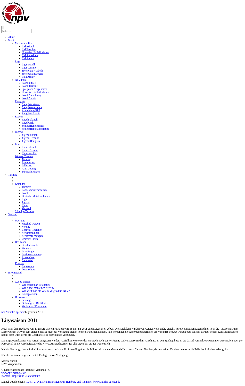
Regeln (19, 116)
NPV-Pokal (21, 79)
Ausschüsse (28, 257)
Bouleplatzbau (29, 294)
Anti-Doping (29, 168)
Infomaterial (15, 272)
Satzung (26, 300)
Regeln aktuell (30, 119)
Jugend (19, 131)
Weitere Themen (24, 156)
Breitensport (28, 162)
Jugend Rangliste (31, 141)
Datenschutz (28, 269)
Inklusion (27, 165)
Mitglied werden (31, 223)
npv (3, 312)
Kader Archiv (29, 153)
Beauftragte (28, 251)
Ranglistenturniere (32, 107)
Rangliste (20, 101)
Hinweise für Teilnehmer (35, 52)
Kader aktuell (29, 147)
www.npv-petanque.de (13, 372)
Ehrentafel (27, 260)
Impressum (28, 266)
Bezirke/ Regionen (32, 229)
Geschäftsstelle (30, 245)
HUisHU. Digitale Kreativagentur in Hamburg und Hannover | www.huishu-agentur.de (73, 381)
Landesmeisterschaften (34, 189)
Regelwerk (28, 122)
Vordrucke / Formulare (34, 306)
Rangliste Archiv (31, 113)
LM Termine (29, 49)
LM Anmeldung (30, 55)
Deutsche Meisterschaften (36, 196)
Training (26, 159)
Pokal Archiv (29, 98)
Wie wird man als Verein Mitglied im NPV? (46, 290)
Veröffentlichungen (32, 235)
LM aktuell (28, 46)
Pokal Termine (30, 85)
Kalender (20, 183)
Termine (12, 174)
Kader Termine (30, 150)
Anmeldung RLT (31, 110)
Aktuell (12, 37)
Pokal (25, 193)
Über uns (20, 220)
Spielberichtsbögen (32, 73)
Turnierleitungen (31, 171)
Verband (26, 208)
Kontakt (19, 263)
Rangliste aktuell (31, 104)
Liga (17, 61)
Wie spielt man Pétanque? (36, 284)
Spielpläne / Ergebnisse (34, 89)
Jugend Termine (30, 137)
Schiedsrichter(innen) (33, 125)
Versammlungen (30, 232)
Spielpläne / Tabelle (32, 70)
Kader (18, 144)
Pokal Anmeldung (31, 95)
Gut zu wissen (22, 281)
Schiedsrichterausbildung (35, 128)
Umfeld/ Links (30, 238)
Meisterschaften (23, 43)
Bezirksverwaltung (32, 254)
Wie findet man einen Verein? (38, 287)
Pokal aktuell (29, 82)
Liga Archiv (28, 76)
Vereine (26, 226)
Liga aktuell (28, 64)
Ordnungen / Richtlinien (35, 303)
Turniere (26, 186)
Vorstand (26, 248)
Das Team (20, 242)
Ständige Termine (24, 211)
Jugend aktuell (30, 134)
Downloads (21, 297)
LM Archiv (28, 58)
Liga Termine (29, 67)
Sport (11, 40)
